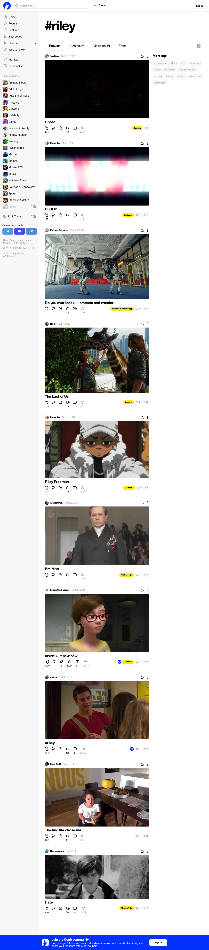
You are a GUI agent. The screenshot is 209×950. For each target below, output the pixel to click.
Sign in (158, 942)
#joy (183, 63)
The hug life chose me (63, 830)
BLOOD (51, 209)
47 (146, 308)
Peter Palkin (56, 764)
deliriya (53, 677)
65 (146, 402)
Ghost (50, 122)
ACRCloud (8, 256)
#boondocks (160, 63)
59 (146, 661)
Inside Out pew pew (61, 656)
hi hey (50, 743)
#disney (158, 76)
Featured (11, 30)
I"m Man (52, 569)
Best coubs (12, 36)
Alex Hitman (56, 503)
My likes (10, 59)
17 (146, 908)
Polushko (55, 143)
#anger (170, 76)
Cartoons (128, 215)
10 (146, 748)
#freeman (170, 69)
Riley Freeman (57, 482)
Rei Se (53, 324)
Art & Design (126, 575)
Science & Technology (122, 308)
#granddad (160, 82)
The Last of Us (57, 396)
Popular (10, 23)
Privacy (7, 242)
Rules (15, 242)
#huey (174, 63)
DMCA (23, 242)
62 (146, 835)
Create (99, 5)
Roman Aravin (57, 851)
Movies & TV (126, 908)
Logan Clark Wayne (59, 590)
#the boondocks (186, 69)
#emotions (195, 76)
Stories (19, 43)
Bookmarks (12, 66)
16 (146, 574)
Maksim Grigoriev (59, 230)
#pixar (157, 69)
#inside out (195, 63)
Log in (199, 6)
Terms (27, 240)
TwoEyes (54, 56)
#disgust (181, 76)
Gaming (137, 128)
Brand (19, 240)
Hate (49, 902)
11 (146, 214)
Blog (5, 240)
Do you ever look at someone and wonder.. (80, 303)
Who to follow (14, 49)
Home (9, 17)
